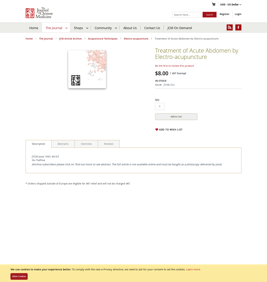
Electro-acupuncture (136, 38)
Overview (86, 143)
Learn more (193, 269)
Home (33, 28)
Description (38, 143)
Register (224, 14)
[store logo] (39, 12)
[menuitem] (56, 27)
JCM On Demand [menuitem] (180, 28)
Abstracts (63, 143)
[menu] (133, 27)
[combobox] (187, 14)
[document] (133, 273)
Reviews (108, 143)
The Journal (46, 38)
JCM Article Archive (70, 38)
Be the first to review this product (174, 65)
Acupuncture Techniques (102, 38)
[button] (230, 5)
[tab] (39, 144)
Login (238, 14)
